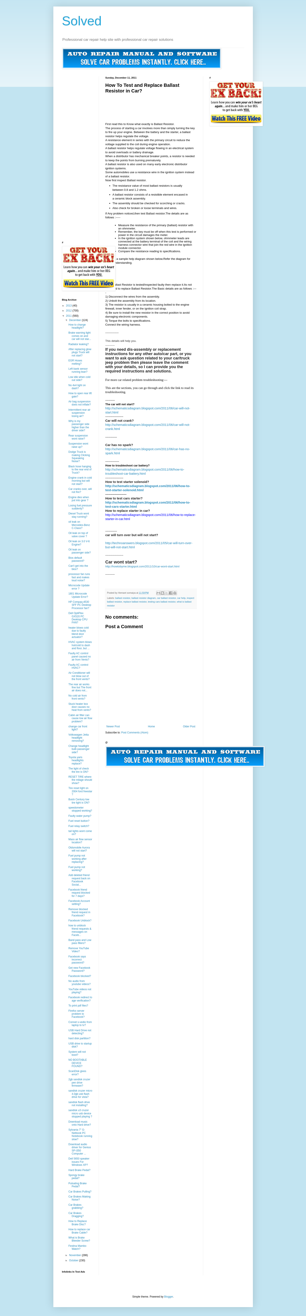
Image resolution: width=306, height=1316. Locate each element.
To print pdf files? (78, 1005)
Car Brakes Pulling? (79, 1191)
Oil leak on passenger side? (79, 551)
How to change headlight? (77, 326)
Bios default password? (76, 559)
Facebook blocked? (79, 976)
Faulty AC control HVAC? (78, 666)
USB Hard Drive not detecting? (79, 1032)
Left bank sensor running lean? (78, 370)
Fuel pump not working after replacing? (77, 858)
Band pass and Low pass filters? (79, 942)
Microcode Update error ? (78, 587)
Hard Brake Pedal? (79, 1170)
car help (181, 598)
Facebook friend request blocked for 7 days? (79, 893)
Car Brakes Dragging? (75, 1215)
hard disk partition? (79, 1038)
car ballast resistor (166, 598)
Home (151, 726)
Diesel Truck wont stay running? (78, 515)
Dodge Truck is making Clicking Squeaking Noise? (79, 456)
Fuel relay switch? (78, 826)
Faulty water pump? (79, 815)
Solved (82, 21)
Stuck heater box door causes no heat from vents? (79, 707)
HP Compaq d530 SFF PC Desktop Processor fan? (79, 605)
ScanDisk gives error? (77, 1073)
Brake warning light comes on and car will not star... (79, 336)
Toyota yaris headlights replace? (75, 760)
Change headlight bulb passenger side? (78, 749)
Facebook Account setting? (79, 902)
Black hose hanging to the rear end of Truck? (79, 469)
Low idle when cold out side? (79, 379)
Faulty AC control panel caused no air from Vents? (79, 656)
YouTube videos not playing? (79, 991)
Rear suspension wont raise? (78, 437)
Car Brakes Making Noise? (79, 1198)
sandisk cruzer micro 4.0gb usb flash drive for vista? (80, 1094)
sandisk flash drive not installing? (79, 1104)
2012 (69, 310)
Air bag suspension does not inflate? (79, 403)
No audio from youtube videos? (79, 983)
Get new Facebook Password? (79, 969)
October (74, 1260)
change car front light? (77, 728)
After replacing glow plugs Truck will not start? (79, 352)
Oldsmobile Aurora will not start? (79, 849)
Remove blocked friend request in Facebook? (79, 912)
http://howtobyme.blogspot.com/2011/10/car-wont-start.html (142, 566)
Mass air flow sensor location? (80, 841)
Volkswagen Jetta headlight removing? (78, 738)
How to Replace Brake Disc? (77, 1223)
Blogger (168, 1296)
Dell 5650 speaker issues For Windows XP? (78, 1161)
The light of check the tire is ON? (78, 770)
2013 (69, 305)
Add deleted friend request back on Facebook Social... (79, 880)
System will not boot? (77, 1053)
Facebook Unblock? (79, 920)
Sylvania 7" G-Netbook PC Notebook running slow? (80, 1134)
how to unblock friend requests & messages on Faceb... (79, 930)
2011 (69, 315)
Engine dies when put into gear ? (78, 499)
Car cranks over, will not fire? (80, 491)
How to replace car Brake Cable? (79, 1231)
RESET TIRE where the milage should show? (80, 780)
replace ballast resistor (135, 601)
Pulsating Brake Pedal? (77, 1185)
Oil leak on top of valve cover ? (78, 535)
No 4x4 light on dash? (77, 387)
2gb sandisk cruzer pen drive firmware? (79, 1082)
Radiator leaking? (78, 344)
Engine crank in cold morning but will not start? (80, 481)
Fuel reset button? (78, 820)
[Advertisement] (184, 103)
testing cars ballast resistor (161, 601)
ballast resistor (122, 598)
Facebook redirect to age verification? (80, 999)
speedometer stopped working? (80, 809)
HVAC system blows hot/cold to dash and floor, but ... (80, 645)
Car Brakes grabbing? (75, 1206)
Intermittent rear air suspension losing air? (79, 413)
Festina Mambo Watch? (77, 1247)
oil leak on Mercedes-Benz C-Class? (79, 525)
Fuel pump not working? (76, 869)
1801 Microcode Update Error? (78, 595)
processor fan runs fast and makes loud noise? (79, 577)
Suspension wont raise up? (78, 445)
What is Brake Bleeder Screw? (79, 1239)
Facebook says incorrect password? (77, 959)
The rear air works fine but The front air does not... (79, 687)
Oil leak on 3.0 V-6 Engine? (79, 543)
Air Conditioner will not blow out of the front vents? (79, 676)
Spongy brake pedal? (76, 1177)
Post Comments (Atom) (134, 732)
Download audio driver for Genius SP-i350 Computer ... (79, 1149)
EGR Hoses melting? (75, 362)
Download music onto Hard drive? (79, 1123)
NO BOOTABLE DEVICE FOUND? (77, 1063)
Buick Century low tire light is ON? (78, 801)
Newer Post (113, 726)
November (75, 1255)
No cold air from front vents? (77, 697)
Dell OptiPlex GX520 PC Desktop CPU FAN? (77, 618)
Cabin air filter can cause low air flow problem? (80, 718)
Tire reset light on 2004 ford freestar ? (80, 791)
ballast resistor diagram (143, 598)
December (75, 320)
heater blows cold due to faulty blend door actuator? (78, 632)
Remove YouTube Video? (78, 950)
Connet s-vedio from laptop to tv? (80, 1024)
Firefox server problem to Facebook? (76, 1014)
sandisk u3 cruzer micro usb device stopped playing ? (80, 1113)
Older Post (189, 726)
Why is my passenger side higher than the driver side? (78, 426)
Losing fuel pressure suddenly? (80, 507)
